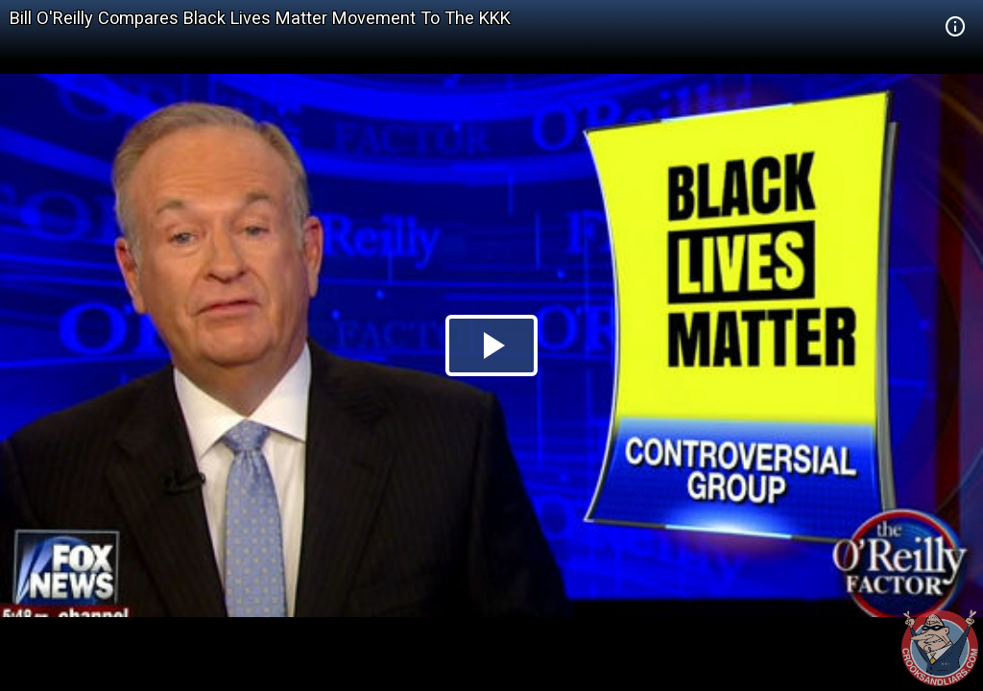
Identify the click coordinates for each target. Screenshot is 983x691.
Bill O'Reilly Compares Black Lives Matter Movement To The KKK (260, 18)
